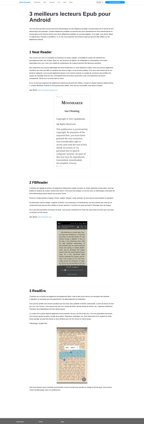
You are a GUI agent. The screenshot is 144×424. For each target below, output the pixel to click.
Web (64, 2)
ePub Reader (25, 2)
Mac (44, 2)
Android (51, 2)
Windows (37, 2)
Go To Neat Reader (115, 2)
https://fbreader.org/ (44, 217)
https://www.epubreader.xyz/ (48, 90)
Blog (70, 2)
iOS (59, 2)
